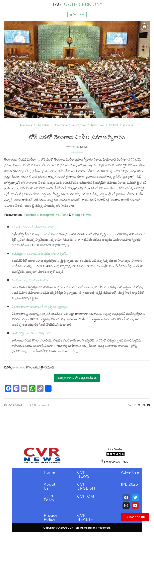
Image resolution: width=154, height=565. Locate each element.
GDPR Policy (49, 497)
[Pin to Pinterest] (144, 405)
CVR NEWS (83, 474)
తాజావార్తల (18, 367)
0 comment (39, 405)
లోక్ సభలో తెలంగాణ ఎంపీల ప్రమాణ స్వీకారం (77, 137)
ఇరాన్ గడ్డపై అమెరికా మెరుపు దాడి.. (32, 333)
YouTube (62, 215)
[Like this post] (130, 405)
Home (49, 472)
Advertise (130, 472)
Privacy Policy (50, 517)
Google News (81, 215)
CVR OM (85, 496)
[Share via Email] (148, 405)
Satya (84, 146)
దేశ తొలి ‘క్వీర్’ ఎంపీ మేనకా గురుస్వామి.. (34, 227)
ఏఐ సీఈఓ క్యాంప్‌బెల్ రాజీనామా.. (31, 280)
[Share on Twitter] (139, 405)
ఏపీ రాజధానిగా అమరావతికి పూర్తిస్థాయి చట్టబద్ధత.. (40, 306)
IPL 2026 (129, 484)
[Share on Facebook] (135, 405)
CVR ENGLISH (86, 486)
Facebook (31, 215)
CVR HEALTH (85, 517)
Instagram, (47, 215)
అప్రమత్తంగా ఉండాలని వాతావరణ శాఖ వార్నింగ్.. (40, 253)
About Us (50, 486)
